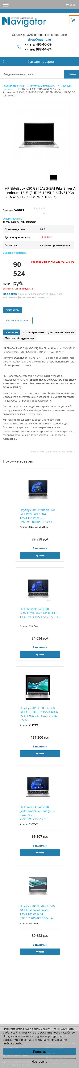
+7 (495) (38, 49)
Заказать (12, 310)
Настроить (39, 1061)
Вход (72, 4)
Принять (39, 1051)
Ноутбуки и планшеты (42, 85)
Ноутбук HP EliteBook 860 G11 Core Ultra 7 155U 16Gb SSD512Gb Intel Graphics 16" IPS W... (39, 714)
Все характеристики (15, 252)
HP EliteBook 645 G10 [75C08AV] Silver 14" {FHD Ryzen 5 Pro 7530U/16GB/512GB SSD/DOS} (37, 813)
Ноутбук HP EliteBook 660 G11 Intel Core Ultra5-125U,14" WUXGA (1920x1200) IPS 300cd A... (37, 912)
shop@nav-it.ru (39, 39)
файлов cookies (13, 1043)
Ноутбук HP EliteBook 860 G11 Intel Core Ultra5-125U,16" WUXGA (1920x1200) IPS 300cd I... (37, 516)
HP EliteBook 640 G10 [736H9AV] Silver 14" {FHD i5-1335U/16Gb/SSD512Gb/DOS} (40, 613)
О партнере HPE (12, 218)
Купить (40, 555)
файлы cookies (41, 1029)
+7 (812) (38, 44)
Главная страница (13, 85)
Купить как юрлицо (17, 320)
